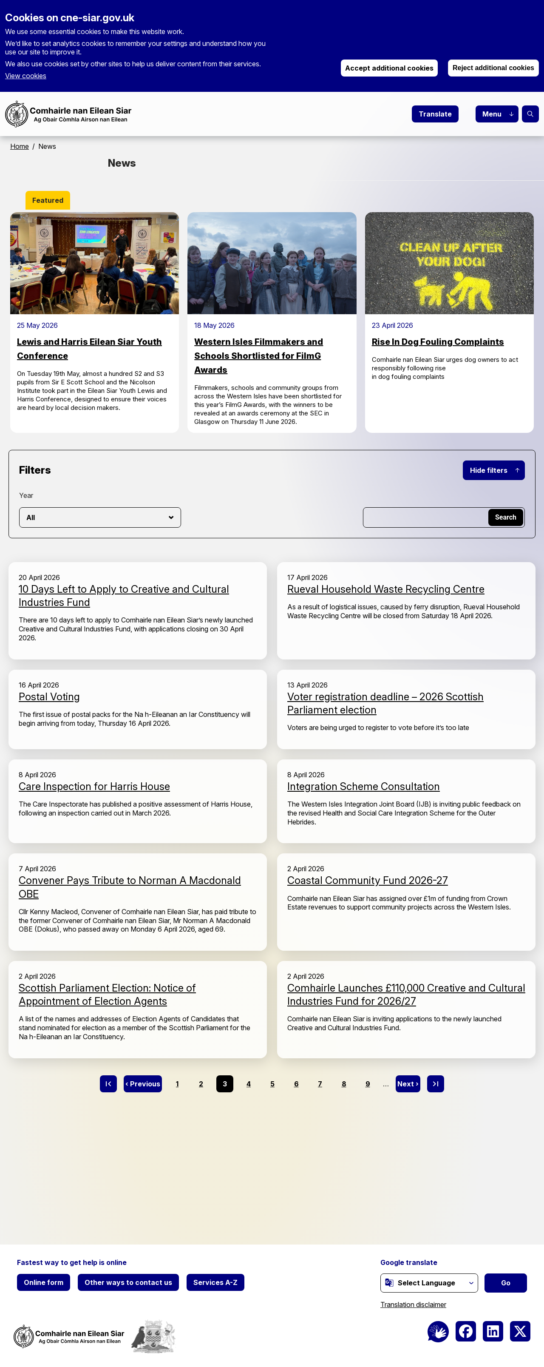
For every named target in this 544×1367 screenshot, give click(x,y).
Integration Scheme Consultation (363, 786)
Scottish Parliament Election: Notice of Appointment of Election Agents (107, 994)
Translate (435, 114)
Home (19, 146)
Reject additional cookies (493, 67)
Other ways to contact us (128, 1282)
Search (530, 113)
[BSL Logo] (438, 1331)
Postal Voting (49, 697)
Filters (35, 470)
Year (26, 495)
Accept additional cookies (389, 68)
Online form (43, 1282)
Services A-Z (215, 1282)
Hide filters (488, 470)
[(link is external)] (389, 1282)
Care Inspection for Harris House (94, 786)
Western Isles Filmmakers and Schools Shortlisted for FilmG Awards (258, 356)
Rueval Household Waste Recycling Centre (385, 589)
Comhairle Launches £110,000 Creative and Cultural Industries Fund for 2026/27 (406, 994)
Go (505, 1283)
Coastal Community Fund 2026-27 (367, 880)
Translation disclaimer (413, 1304)
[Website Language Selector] (429, 1283)
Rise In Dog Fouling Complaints (438, 342)
